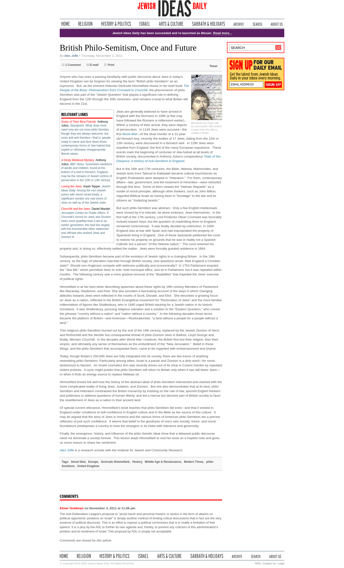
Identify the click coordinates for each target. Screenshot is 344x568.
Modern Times (193, 461)
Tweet (213, 66)
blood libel (130, 134)
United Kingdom (88, 466)
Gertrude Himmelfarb (115, 461)
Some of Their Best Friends (78, 121)
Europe (93, 461)
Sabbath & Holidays (208, 24)
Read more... (222, 33)
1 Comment (73, 65)
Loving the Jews (71, 186)
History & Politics (116, 24)
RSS (258, 563)
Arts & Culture (171, 24)
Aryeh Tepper (91, 186)
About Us (277, 24)
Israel (145, 24)
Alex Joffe (71, 56)
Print (111, 65)
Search (257, 24)
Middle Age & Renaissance (163, 461)
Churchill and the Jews (75, 208)
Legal (281, 563)
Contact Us (269, 563)
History (137, 461)
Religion (85, 24)
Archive (238, 24)
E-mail (94, 65)
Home (65, 24)
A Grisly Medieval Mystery (77, 160)
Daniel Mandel (100, 208)
